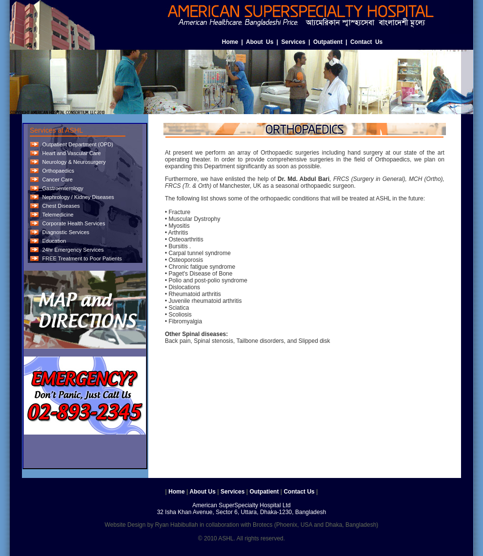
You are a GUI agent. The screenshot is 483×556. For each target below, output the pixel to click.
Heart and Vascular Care (71, 153)
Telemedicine (57, 215)
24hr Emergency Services (72, 250)
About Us (259, 42)
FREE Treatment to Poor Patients (81, 258)
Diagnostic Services (65, 232)
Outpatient (327, 42)
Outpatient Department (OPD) (77, 144)
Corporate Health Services (73, 223)
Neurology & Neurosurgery (73, 162)
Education (54, 241)
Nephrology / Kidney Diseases (78, 197)
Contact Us (366, 42)
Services (293, 42)
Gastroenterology (62, 188)
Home (230, 42)
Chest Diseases (61, 206)
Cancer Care (57, 179)
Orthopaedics (58, 171)
